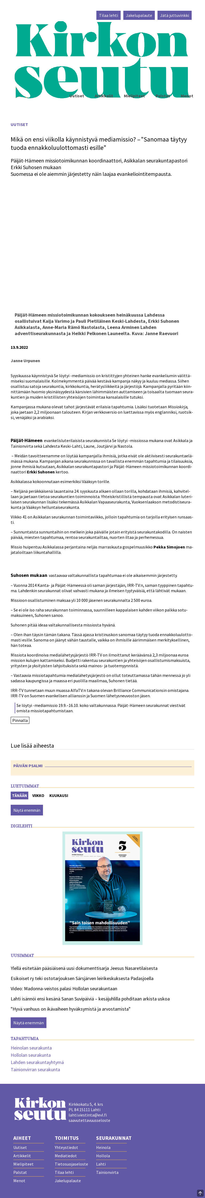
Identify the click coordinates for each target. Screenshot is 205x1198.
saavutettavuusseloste (89, 1120)
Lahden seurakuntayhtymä (37, 1062)
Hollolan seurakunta (31, 1055)
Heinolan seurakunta (31, 1048)
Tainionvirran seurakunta (35, 1069)
